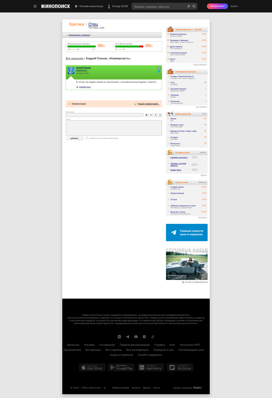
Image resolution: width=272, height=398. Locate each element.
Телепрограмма (120, 387)
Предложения (72, 349)
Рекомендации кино (191, 349)
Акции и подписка (121, 354)
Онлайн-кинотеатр (88, 6)
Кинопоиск (95, 387)
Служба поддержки (150, 354)
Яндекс (197, 387)
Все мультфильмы (137, 349)
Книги (156, 387)
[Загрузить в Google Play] (121, 367)
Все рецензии (74, 58)
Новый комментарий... (148, 104)
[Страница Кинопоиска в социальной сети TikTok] (153, 337)
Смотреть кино (217, 6)
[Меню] (35, 6)
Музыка (136, 387)
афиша (203, 175)
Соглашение (107, 344)
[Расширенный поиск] (188, 6)
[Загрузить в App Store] (92, 367)
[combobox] (158, 6)
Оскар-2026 (117, 6)
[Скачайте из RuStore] (180, 367)
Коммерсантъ (81, 70)
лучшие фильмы (199, 64)
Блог (172, 344)
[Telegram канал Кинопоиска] (128, 337)
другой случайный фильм (195, 282)
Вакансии (73, 344)
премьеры (202, 217)
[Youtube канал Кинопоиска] (136, 337)
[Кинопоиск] (55, 6)
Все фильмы (93, 349)
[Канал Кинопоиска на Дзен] (144, 337)
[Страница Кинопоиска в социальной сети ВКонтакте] (119, 337)
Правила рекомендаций (135, 344)
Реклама (89, 344)
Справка (159, 344)
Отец (93, 24)
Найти (194, 6)
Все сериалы (113, 349)
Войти (234, 6)
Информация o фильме (79, 35)
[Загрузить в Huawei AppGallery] (150, 367)
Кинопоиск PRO (190, 344)
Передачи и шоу (163, 349)
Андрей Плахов (83, 68)
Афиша (146, 387)
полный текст (83, 87)
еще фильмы (201, 107)
